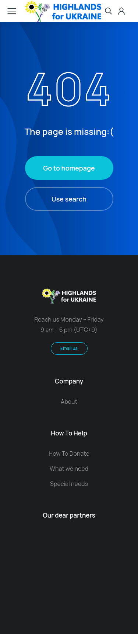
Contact (69, 586)
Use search (69, 199)
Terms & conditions (69, 579)
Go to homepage (69, 168)
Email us (69, 348)
